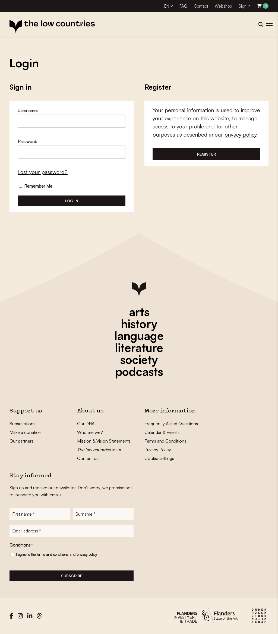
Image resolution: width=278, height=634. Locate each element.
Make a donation (25, 432)
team (99, 449)
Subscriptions (22, 423)
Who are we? (90, 432)
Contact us (87, 458)
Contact (201, 6)
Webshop (223, 6)
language (139, 336)
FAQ (183, 6)
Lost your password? (43, 172)
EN (166, 6)
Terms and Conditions (165, 441)
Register (206, 154)
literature (139, 347)
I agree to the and (56, 554)
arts (139, 312)
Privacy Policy (157, 449)
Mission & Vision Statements (104, 441)
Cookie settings (159, 458)
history (139, 324)
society (139, 359)
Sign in (245, 6)
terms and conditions (52, 554)
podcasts (139, 371)
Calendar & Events (161, 432)
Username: (28, 110)
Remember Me (35, 186)
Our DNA (85, 423)
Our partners (21, 441)
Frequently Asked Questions (171, 423)
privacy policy (240, 134)
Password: (27, 141)
